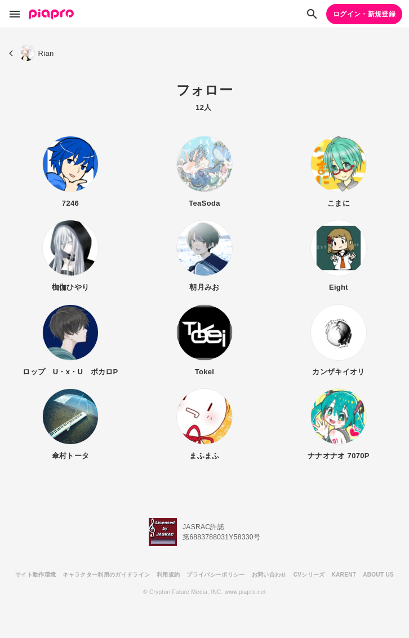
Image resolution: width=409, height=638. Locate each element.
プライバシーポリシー (215, 574)
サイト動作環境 (35, 574)
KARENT (344, 574)
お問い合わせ (269, 574)
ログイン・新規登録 (364, 14)
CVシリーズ (309, 574)
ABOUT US (378, 574)
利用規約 (168, 574)
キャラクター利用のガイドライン (106, 574)
